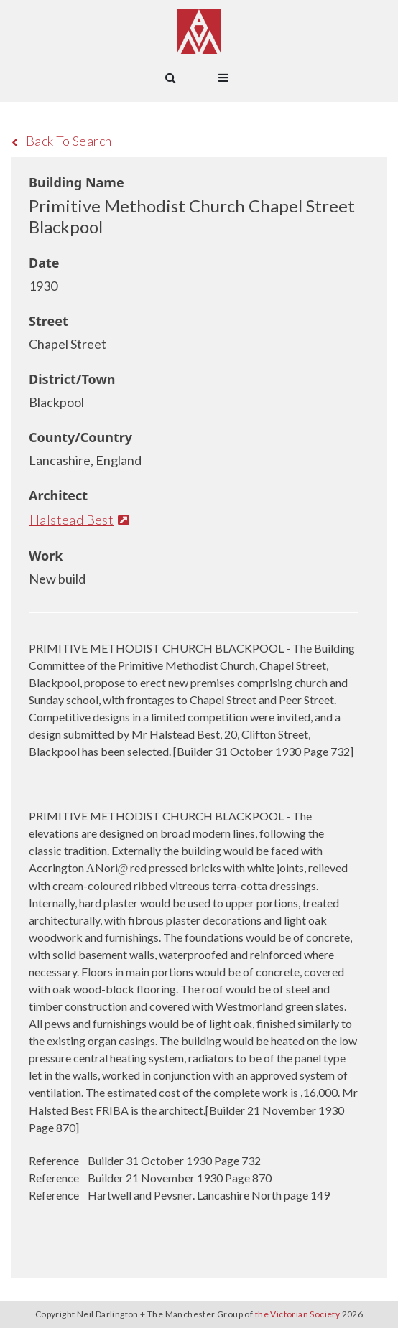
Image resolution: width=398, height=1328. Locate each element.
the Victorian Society (297, 1314)
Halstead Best (79, 520)
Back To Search (61, 141)
